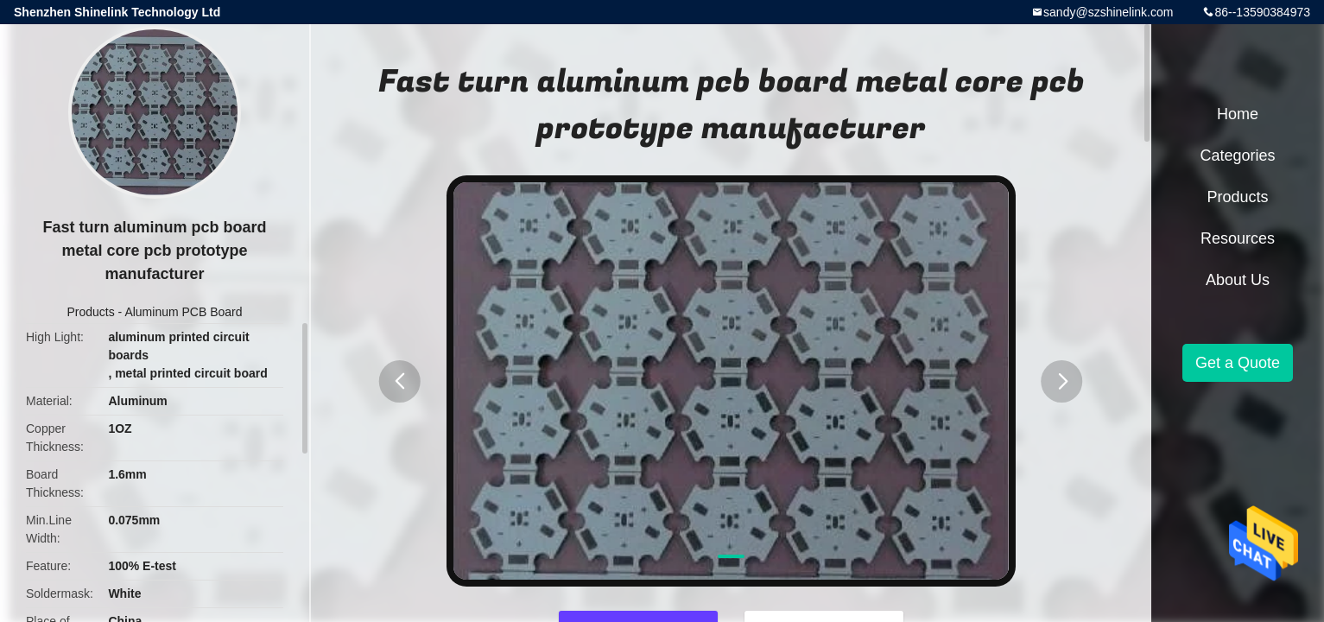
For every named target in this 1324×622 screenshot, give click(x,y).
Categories (1237, 155)
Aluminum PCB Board (183, 312)
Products (90, 312)
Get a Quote (1237, 362)
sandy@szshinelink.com (1108, 12)
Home (1237, 114)
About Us (1238, 280)
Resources (1237, 238)
